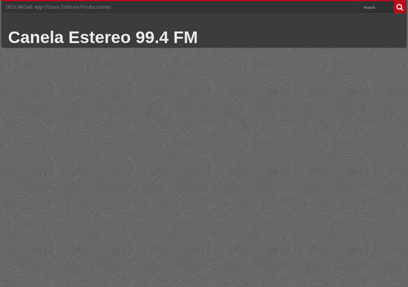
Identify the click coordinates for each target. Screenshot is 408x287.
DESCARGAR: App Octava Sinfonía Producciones (58, 7)
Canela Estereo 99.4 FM (103, 37)
